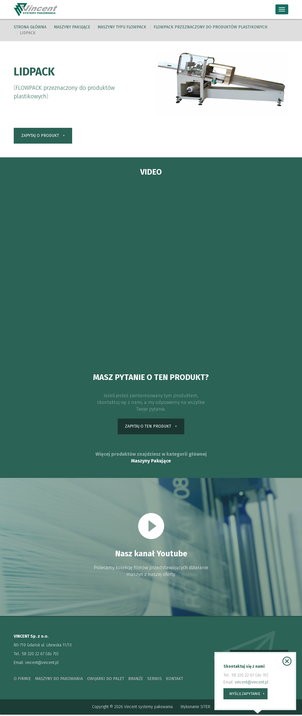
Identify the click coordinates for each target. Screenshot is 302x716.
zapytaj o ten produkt (148, 427)
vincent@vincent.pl (42, 664)
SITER (205, 708)
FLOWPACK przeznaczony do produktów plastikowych (210, 27)
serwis (154, 680)
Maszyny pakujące (72, 27)
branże (135, 680)
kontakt (174, 680)
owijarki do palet (105, 680)
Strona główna (30, 27)
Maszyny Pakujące (151, 462)
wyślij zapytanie (244, 693)
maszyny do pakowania (59, 680)
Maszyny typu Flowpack (122, 27)
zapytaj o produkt (40, 135)
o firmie (22, 680)
